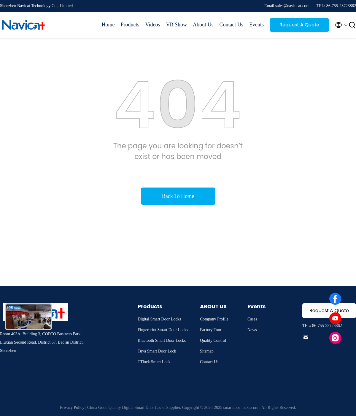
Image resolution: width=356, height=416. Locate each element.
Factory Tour (210, 330)
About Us (203, 25)
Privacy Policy (72, 407)
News (252, 330)
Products (130, 25)
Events (256, 25)
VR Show (176, 25)
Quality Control (213, 340)
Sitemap (207, 351)
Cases (252, 319)
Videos (152, 25)
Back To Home (178, 196)
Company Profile (214, 319)
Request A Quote (299, 24)
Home (108, 25)
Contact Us (232, 25)
